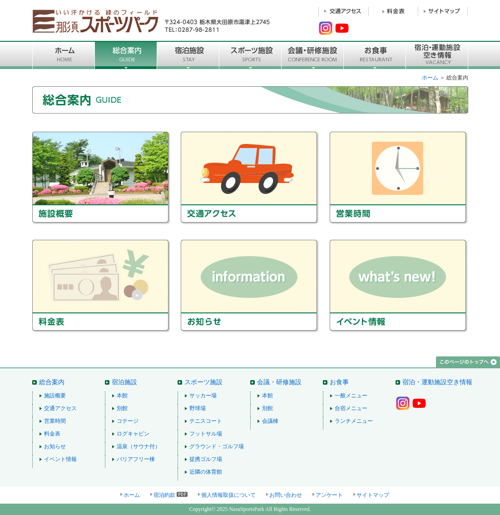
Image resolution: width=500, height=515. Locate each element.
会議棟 (270, 421)
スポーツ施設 (250, 55)
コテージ (128, 421)
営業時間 (398, 179)
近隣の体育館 (205, 472)
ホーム (430, 77)
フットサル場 (205, 434)
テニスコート (205, 421)
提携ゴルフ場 (205, 459)
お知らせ (255, 286)
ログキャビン (133, 434)
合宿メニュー (351, 408)
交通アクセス (255, 179)
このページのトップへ (468, 362)
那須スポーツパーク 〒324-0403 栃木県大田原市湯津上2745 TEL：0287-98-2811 (152, 20)
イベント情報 (398, 286)
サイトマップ (372, 495)
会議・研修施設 (279, 382)
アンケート (329, 495)
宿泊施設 (188, 55)
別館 (122, 408)
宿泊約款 (164, 495)
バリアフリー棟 (136, 459)
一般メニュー (351, 395)
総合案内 (126, 55)
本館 (122, 395)
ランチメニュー (354, 421)
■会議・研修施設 (313, 55)
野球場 (197, 408)
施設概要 (106, 179)
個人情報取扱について (228, 495)
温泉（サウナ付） (138, 446)
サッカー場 (203, 395)
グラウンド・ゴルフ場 (216, 446)
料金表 (106, 286)
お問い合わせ (285, 495)
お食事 (375, 55)
